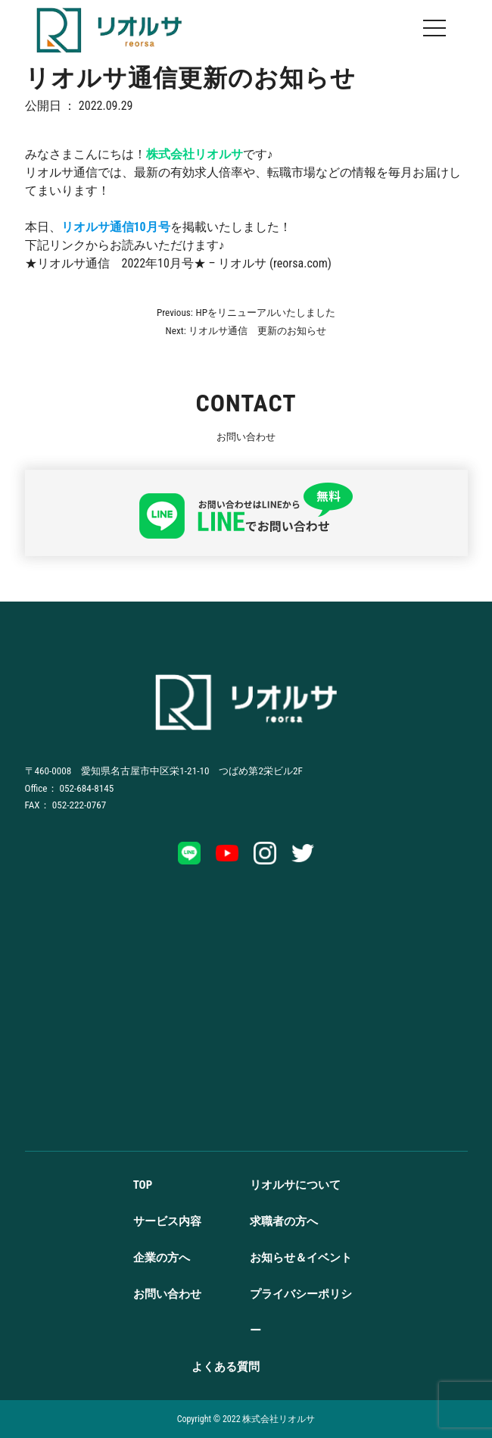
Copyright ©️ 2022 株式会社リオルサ (246, 1419)
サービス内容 (167, 1221)
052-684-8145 (87, 788)
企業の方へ (161, 1258)
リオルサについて (295, 1185)
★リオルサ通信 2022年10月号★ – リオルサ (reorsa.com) (178, 263)
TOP (143, 1185)
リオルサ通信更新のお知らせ (190, 78)
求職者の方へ (284, 1221)
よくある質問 (226, 1367)
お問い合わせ (167, 1294)
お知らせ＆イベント (301, 1258)
